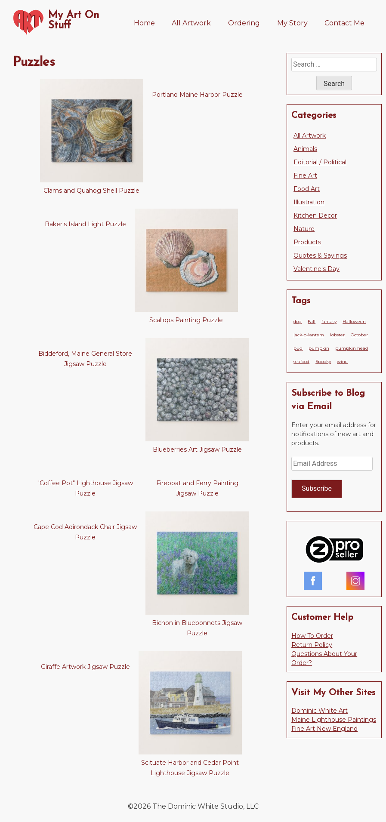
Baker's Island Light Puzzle (85, 224)
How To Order (312, 636)
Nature (304, 229)
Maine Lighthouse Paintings (333, 719)
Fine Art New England (324, 729)
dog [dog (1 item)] (297, 321)
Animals (305, 149)
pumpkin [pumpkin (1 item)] (319, 348)
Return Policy (311, 645)
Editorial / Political (319, 162)
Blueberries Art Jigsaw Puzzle (197, 449)
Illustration (308, 202)
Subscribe (317, 488)
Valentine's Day (316, 269)
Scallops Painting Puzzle (186, 320)
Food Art (306, 189)
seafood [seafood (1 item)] (301, 361)
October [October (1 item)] (359, 335)
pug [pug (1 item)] (298, 348)
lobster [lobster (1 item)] (337, 335)
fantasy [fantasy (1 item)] (329, 321)
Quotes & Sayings (320, 255)
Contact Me (344, 23)
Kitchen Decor (315, 215)
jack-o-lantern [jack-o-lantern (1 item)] (308, 335)
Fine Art (305, 175)
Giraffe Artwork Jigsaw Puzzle (85, 667)
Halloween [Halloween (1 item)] (354, 321)
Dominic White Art (319, 710)
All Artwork (191, 23)
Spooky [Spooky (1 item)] (323, 361)
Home (144, 23)
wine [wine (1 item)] (342, 361)
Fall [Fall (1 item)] (311, 321)
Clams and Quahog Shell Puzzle (91, 190)
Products (307, 242)
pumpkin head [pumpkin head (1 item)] (351, 348)
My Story (292, 23)
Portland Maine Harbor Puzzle (197, 95)
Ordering (244, 23)
